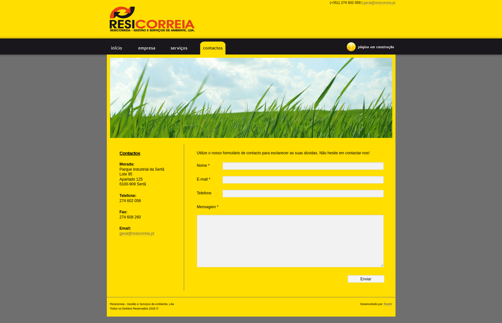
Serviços (179, 48)
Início (116, 48)
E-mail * (203, 179)
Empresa (147, 48)
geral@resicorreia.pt (379, 2)
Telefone (204, 193)
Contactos (212, 48)
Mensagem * (207, 207)
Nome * (203, 165)
